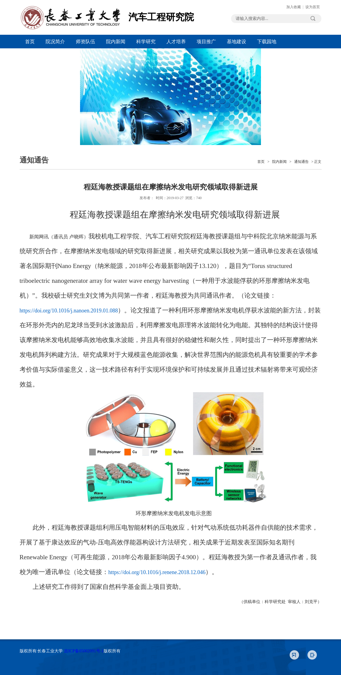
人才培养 (176, 41)
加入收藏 (293, 7)
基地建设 (236, 41)
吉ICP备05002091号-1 (84, 651)
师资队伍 (85, 41)
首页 (30, 41)
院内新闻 (115, 41)
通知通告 (301, 162)
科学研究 (146, 41)
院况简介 (55, 41)
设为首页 (312, 7)
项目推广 (206, 41)
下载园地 (266, 41)
